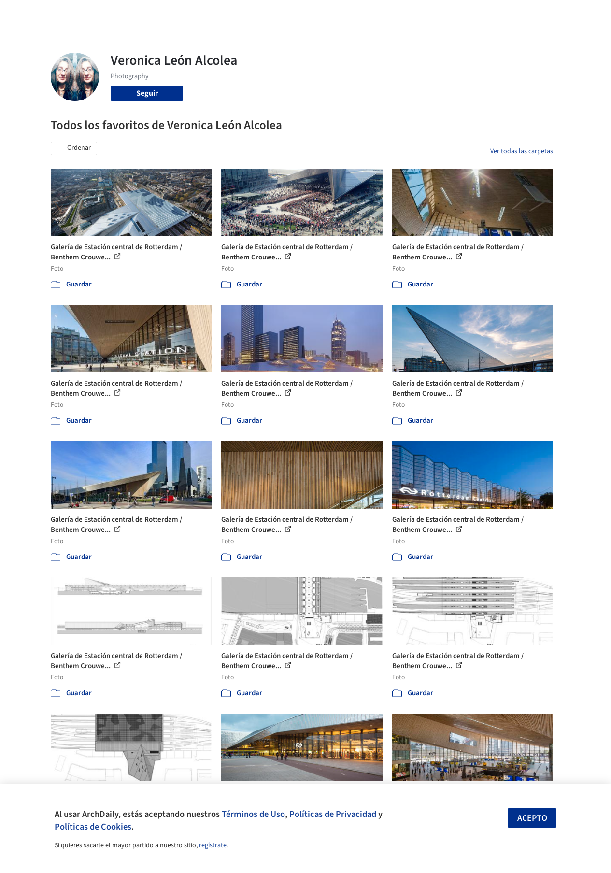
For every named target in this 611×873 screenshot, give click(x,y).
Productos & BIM (335, 13)
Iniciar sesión (468, 13)
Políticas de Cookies (93, 826)
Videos (416, 13)
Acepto (532, 818)
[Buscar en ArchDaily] (151, 13)
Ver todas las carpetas (521, 151)
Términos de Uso (253, 814)
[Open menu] (580, 13)
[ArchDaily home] (30, 13)
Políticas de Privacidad (332, 814)
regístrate (213, 845)
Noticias (384, 13)
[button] (74, 148)
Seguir (147, 93)
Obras (250, 13)
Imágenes (284, 13)
